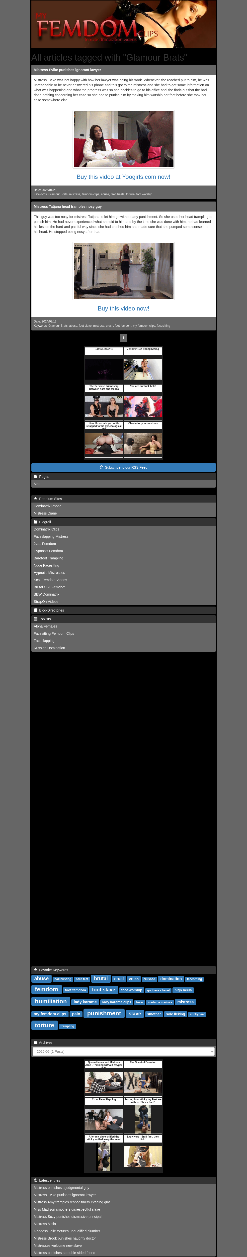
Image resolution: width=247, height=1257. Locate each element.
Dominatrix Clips (46, 529)
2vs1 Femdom (45, 544)
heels (120, 194)
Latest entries (47, 1180)
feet (113, 194)
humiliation (51, 1001)
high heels (183, 990)
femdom (46, 989)
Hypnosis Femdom (48, 551)
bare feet (82, 979)
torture (130, 194)
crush (109, 325)
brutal (101, 978)
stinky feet (197, 1014)
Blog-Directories (49, 610)
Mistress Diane (45, 513)
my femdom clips (144, 325)
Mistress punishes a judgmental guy (61, 1188)
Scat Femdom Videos (50, 580)
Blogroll (42, 522)
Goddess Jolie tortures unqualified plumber (67, 1231)
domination (171, 979)
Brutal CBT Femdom (50, 587)
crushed (149, 979)
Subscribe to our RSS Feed (123, 467)
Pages (41, 477)
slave (135, 1013)
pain (76, 1014)
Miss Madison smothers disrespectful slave (67, 1209)
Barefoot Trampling (48, 558)
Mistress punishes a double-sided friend (64, 1253)
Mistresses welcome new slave (58, 1246)
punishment (104, 1013)
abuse (105, 194)
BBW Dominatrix (47, 594)
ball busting (62, 979)
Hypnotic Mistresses (49, 573)
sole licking (175, 1014)
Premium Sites (48, 499)
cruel (119, 979)
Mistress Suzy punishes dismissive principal (68, 1217)
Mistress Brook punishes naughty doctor (65, 1238)
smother (154, 1014)
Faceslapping (44, 641)
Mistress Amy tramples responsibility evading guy (72, 1202)
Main (37, 484)
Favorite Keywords (51, 970)
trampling (67, 1026)
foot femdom (123, 325)
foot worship (144, 194)
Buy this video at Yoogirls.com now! (123, 176)
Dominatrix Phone (48, 506)
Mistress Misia (45, 1224)
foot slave (85, 325)
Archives (43, 1043)
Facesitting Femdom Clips (54, 633)
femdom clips (90, 194)
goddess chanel (158, 990)
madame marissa (160, 1002)
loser (139, 1002)
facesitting (163, 325)
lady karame (85, 1002)
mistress (74, 194)
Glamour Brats (58, 194)
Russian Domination (49, 648)
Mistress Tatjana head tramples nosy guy (68, 207)
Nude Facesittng (46, 565)
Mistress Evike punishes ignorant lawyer (67, 70)
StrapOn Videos (46, 602)
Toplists (42, 619)
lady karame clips (116, 1002)
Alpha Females (45, 626)
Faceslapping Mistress (51, 536)
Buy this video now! (123, 308)
